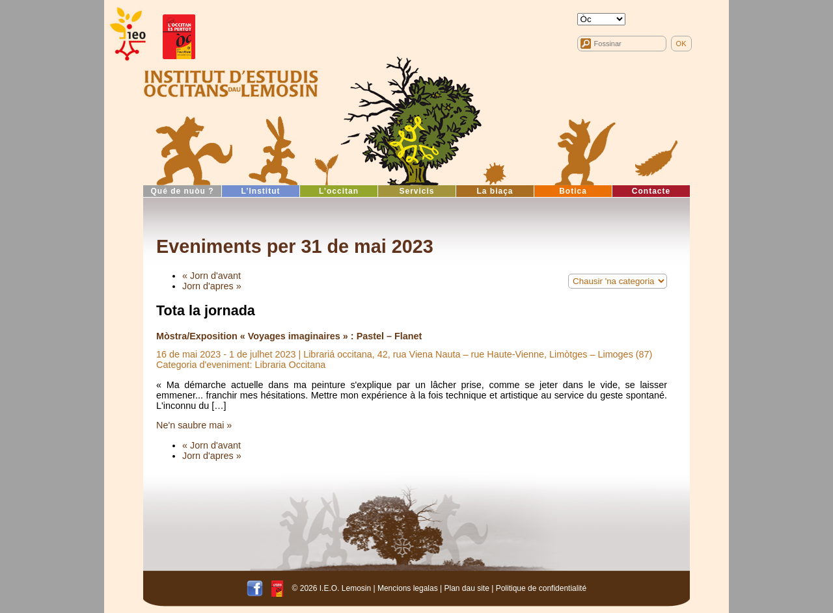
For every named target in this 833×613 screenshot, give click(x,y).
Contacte (651, 191)
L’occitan (339, 191)
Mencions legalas (407, 588)
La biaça (494, 191)
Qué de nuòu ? (182, 191)
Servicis (416, 191)
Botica (573, 191)
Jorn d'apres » (211, 286)
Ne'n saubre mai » (194, 425)
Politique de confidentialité (541, 588)
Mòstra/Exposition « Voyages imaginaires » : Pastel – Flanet (289, 336)
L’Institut (260, 191)
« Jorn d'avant (211, 275)
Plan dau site (466, 588)
